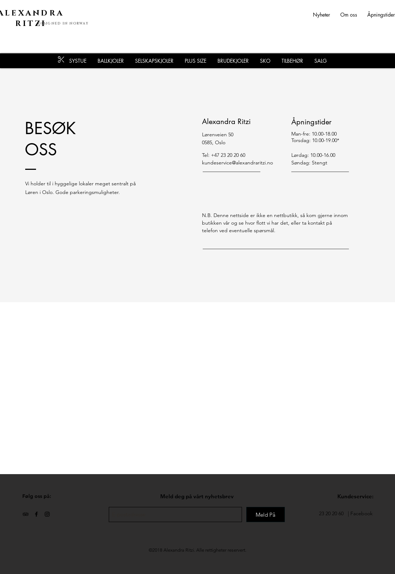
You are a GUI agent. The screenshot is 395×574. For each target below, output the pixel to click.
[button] (292, 60)
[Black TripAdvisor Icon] (25, 514)
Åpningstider (381, 14)
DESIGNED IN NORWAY (63, 23)
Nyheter (326, 14)
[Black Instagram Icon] (47, 514)
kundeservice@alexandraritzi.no (237, 162)
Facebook (361, 513)
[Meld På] (265, 514)
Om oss (348, 14)
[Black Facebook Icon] (36, 514)
